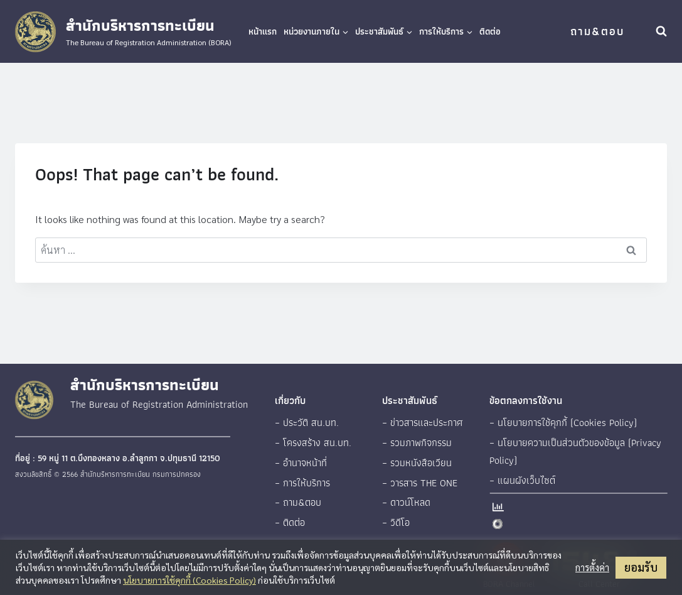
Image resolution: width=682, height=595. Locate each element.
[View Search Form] (661, 31)
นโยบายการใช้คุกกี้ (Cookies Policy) (189, 580)
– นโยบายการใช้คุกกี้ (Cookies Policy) (563, 422)
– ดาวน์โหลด (406, 502)
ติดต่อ (490, 31)
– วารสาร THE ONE (419, 483)
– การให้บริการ (302, 483)
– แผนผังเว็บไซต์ (522, 480)
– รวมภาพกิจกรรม (417, 442)
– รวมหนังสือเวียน (417, 463)
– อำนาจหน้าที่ (301, 463)
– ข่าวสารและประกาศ (422, 422)
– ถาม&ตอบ (298, 502)
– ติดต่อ (290, 522)
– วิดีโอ (396, 522)
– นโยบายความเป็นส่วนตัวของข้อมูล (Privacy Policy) (575, 452)
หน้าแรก (262, 31)
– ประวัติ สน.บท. (307, 422)
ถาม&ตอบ (597, 31)
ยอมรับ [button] (641, 567)
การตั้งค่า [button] (592, 567)
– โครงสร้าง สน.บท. (313, 442)
